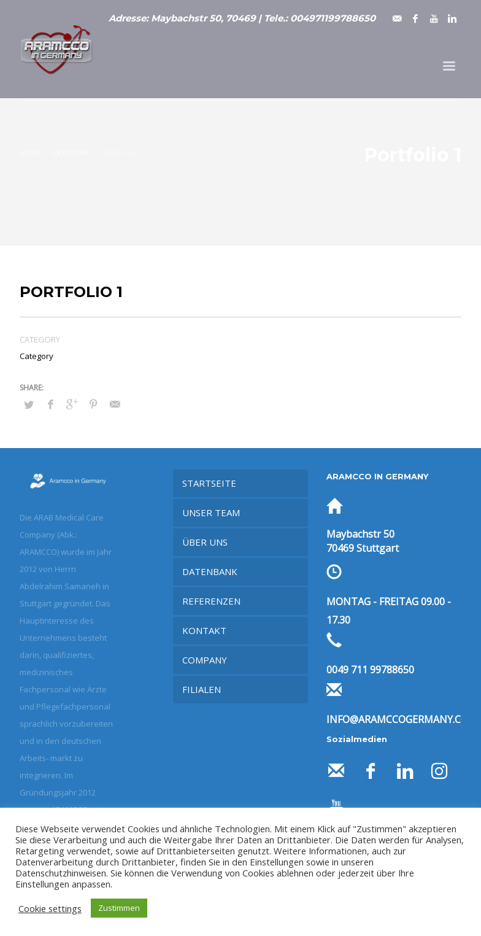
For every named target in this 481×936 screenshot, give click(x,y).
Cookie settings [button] (50, 908)
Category (36, 356)
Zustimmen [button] (119, 907)
